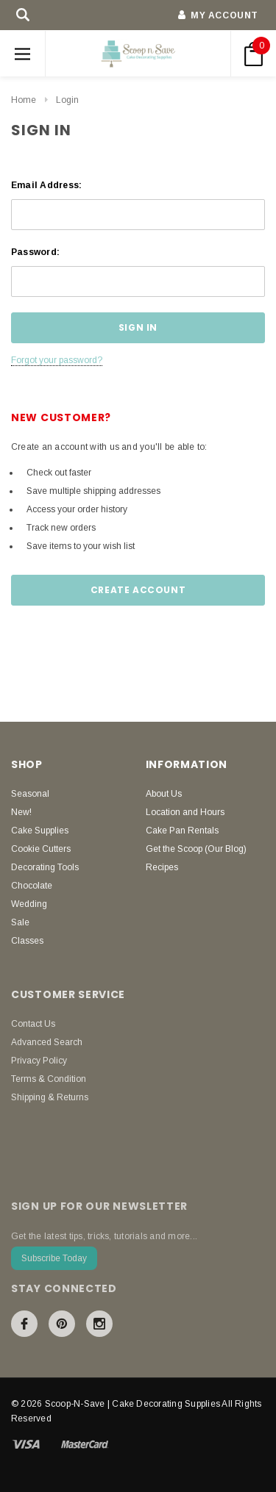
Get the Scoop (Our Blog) (196, 849)
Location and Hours (185, 812)
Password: (35, 252)
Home (23, 100)
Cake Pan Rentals (182, 830)
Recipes (162, 867)
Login (67, 100)
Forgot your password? (56, 360)
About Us (164, 794)
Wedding (29, 904)
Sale (20, 922)
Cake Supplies (39, 830)
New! (21, 812)
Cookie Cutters (41, 849)
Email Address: (46, 185)
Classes (27, 941)
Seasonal (30, 794)
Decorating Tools (45, 867)
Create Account (138, 590)
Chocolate (31, 886)
